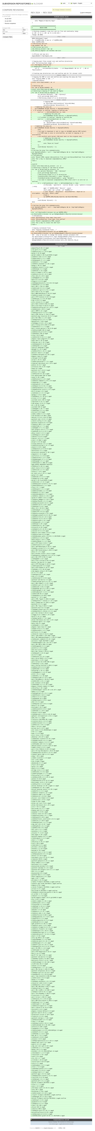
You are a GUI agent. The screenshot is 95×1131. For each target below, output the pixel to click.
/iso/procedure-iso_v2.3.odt (61, 1119)
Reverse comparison (10, 23)
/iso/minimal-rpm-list (61, 244)
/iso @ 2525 (8, 21)
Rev (23, 28)
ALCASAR (38, 3)
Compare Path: (6, 28)
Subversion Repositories (16, 3)
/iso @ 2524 (8, 18)
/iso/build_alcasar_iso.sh (61, 16)
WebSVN (37, 1128)
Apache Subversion (48, 1128)
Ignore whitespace (86, 12)
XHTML (60, 1128)
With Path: (5, 31)
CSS (64, 1128)
